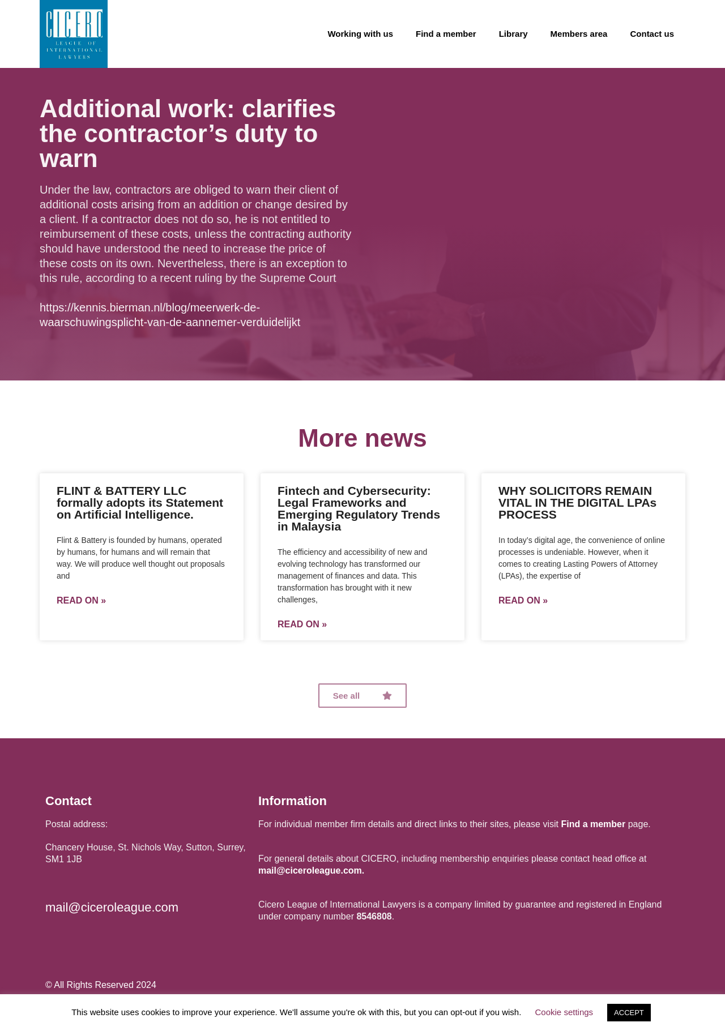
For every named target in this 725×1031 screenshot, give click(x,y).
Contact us (652, 33)
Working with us (360, 33)
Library (513, 33)
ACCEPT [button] (629, 1012)
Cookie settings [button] (564, 1012)
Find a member (446, 33)
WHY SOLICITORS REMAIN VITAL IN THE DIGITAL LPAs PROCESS (577, 502)
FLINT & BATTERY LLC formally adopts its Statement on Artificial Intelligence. (140, 502)
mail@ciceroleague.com (111, 907)
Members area (579, 33)
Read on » (81, 600)
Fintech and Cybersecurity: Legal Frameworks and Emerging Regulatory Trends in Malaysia (359, 508)
